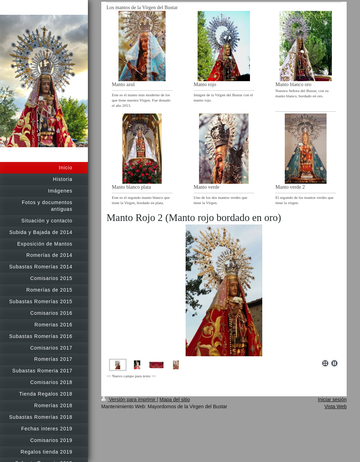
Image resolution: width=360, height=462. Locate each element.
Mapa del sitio (175, 399)
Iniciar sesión (332, 399)
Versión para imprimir (129, 399)
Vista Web (335, 406)
